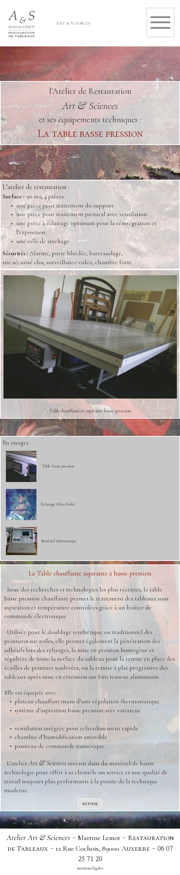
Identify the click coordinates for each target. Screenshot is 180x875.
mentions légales (90, 868)
